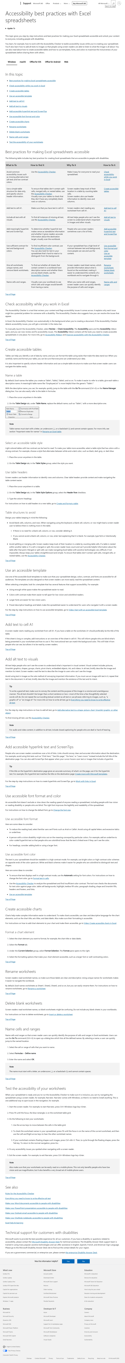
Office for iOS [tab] (35, 61)
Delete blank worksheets (19, 131)
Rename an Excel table (51, 431)
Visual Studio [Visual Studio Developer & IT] (47, 1340)
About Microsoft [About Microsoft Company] (89, 1316)
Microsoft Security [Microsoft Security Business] (8, 1316)
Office (48, 3)
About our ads (101, 1358)
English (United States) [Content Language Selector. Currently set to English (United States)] (13, 1347)
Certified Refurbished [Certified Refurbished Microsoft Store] (50, 1293)
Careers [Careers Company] (86, 1312)
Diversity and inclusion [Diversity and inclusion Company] (91, 1332)
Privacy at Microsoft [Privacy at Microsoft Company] (90, 1324)
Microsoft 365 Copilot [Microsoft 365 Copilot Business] (9, 1336)
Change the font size (62, 810)
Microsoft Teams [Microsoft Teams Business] (8, 1332)
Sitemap (29, 1358)
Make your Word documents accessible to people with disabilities (32, 1203)
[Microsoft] (11, 3)
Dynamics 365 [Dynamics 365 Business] (7, 1320)
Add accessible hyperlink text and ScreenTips (28, 111)
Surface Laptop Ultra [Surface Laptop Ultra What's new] (9, 1282)
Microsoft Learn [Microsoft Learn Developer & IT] (48, 1320)
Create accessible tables (19, 91)
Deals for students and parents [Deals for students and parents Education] (93, 1297)
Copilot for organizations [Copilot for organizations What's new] (10, 1289)
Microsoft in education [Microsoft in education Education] (91, 1274)
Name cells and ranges (18, 137)
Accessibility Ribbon (53, 334)
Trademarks (70, 1358)
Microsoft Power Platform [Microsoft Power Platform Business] (10, 1328)
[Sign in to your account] (119, 3)
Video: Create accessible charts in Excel (100, 923)
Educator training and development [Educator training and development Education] (94, 1293)
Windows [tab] (12, 61)
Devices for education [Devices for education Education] (90, 1278)
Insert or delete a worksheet (61, 1014)
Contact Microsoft (40, 1358)
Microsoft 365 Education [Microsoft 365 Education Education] (91, 1285)
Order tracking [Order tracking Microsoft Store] (48, 1289)
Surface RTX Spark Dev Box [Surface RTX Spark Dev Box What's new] (11, 1285)
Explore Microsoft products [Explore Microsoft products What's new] (11, 1297)
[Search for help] (113, 3)
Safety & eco (81, 1358)
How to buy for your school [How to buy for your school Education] (92, 1289)
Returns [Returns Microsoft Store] (46, 1285)
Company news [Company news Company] (88, 1320)
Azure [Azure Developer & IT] (45, 1312)
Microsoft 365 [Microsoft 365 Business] (7, 1324)
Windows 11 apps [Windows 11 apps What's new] (8, 1301)
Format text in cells (41, 878)
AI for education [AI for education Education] (89, 1301)
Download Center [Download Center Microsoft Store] (49, 1278)
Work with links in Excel (86, 781)
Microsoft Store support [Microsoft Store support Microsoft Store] (51, 1282)
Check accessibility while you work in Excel (27, 85)
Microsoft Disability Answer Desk (46, 1241)
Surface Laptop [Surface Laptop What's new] (7, 1278)
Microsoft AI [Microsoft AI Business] (6, 1312)
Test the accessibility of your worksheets (26, 142)
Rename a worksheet (36, 988)
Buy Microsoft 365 (79, 3)
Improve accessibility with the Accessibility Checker (87, 334)
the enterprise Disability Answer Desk (81, 1252)
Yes (68, 1261)
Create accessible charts (19, 121)
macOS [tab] (23, 61)
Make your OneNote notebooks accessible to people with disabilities (34, 1218)
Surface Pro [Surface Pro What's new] (6, 1274)
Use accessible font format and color (24, 116)
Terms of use (60, 1358)
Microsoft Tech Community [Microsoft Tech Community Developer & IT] (51, 1328)
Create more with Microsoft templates (91, 774)
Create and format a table (67, 503)
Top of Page (10, 294)
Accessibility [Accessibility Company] (88, 1336)
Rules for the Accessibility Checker (19, 1193)
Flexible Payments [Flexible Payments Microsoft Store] (49, 1301)
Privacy (51, 1358)
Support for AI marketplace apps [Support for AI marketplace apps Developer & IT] (53, 1324)
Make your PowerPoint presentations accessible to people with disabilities (36, 1208)
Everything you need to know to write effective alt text (28, 1198)
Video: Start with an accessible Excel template (88, 609)
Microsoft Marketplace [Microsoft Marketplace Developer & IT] (50, 1332)
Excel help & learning (14, 1222)
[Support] (27, 3)
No (83, 1261)
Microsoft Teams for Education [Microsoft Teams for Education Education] (93, 1282)
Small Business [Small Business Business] (7, 1340)
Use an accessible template (20, 96)
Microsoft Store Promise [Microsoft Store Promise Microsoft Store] (51, 1297)
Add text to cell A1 (17, 101)
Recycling (91, 1358)
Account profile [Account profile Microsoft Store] (48, 1274)
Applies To (11, 28)
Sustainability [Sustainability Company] (88, 1340)
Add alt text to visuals (18, 106)
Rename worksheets (17, 126)
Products (56, 3)
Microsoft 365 (38, 3)
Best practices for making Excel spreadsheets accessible (32, 80)
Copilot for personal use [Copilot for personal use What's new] (10, 1293)
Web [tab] (66, 61)
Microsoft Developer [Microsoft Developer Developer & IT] (50, 1316)
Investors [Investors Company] (87, 1328)
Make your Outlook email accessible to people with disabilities (31, 1213)
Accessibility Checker (47, 171)
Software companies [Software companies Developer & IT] (50, 1336)
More (66, 3)
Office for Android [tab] (52, 61)
